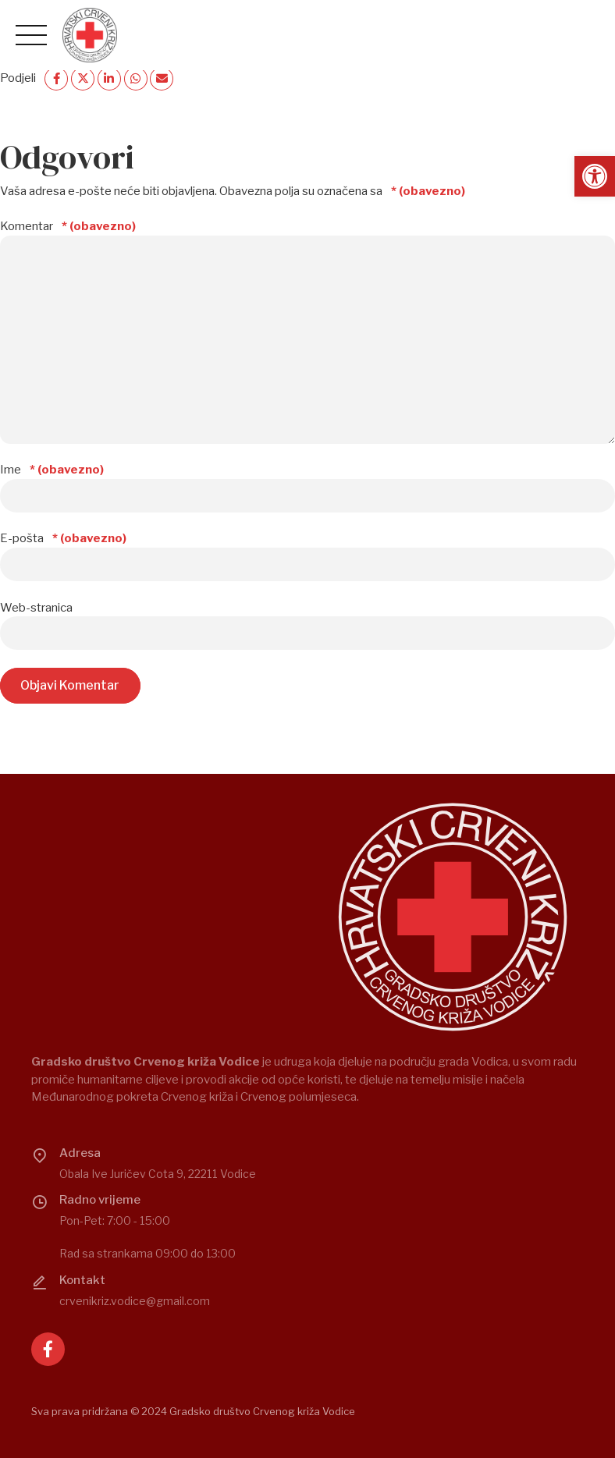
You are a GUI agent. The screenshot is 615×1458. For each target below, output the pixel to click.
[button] (594, 176)
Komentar (68, 226)
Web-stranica (36, 608)
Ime (52, 470)
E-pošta (63, 538)
